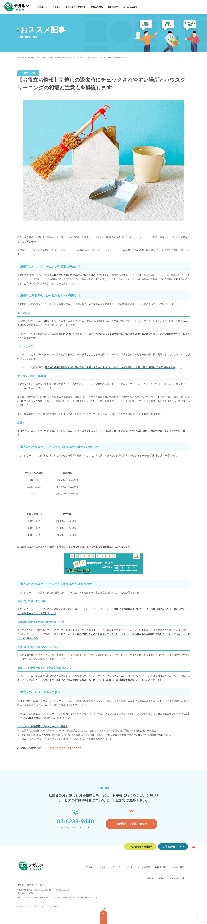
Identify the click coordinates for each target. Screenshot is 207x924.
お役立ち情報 (97, 7)
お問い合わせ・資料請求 (140, 846)
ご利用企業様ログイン (173, 846)
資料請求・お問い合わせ (132, 824)
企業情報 (149, 878)
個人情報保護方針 (177, 878)
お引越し (56, 7)
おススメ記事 (41, 57)
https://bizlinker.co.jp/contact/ (65, 748)
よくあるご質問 (130, 7)
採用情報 (161, 878)
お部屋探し (42, 7)
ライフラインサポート (76, 7)
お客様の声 (113, 7)
